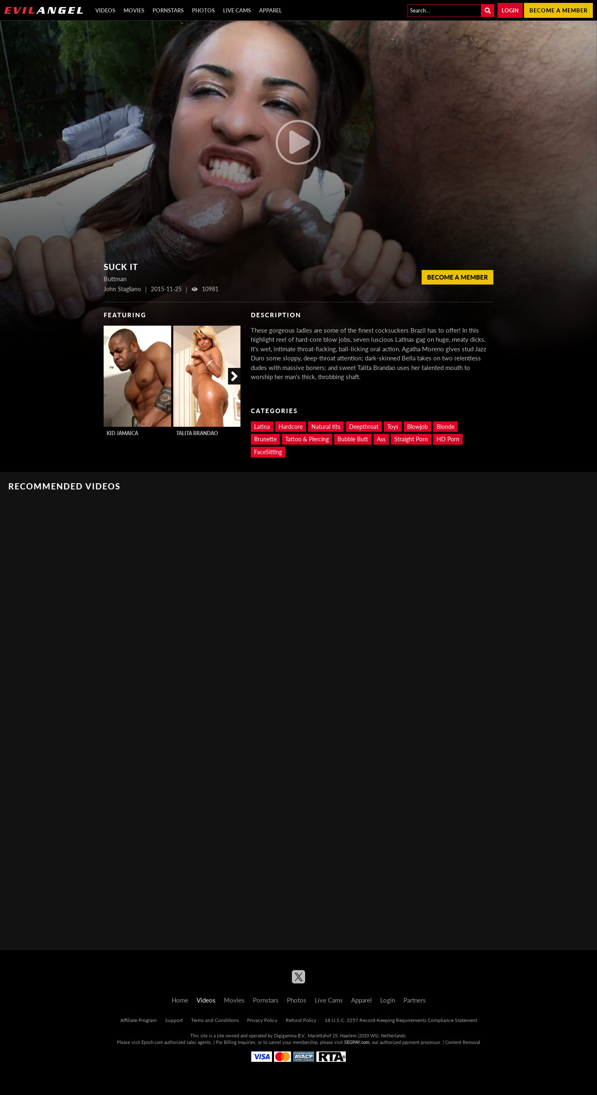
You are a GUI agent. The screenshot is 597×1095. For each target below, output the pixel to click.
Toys (392, 426)
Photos (203, 10)
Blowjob (417, 426)
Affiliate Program (138, 1020)
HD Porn (448, 439)
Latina (262, 426)
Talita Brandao (197, 433)
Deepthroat (364, 426)
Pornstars (168, 10)
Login (510, 10)
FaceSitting (268, 451)
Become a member (558, 10)
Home (180, 1000)
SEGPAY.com (356, 1042)
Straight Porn (411, 439)
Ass (381, 439)
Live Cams (237, 10)
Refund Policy (301, 1020)
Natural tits (325, 426)
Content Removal (462, 1042)
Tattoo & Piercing (307, 439)
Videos (105, 10)
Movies (134, 10)
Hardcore (291, 426)
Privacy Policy (262, 1020)
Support (174, 1020)
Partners (414, 1000)
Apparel (270, 10)
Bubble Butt (352, 439)
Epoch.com (152, 1042)
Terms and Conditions (215, 1020)
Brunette (265, 439)
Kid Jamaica (122, 433)
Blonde (445, 426)
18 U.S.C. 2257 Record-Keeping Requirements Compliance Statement (401, 1020)
